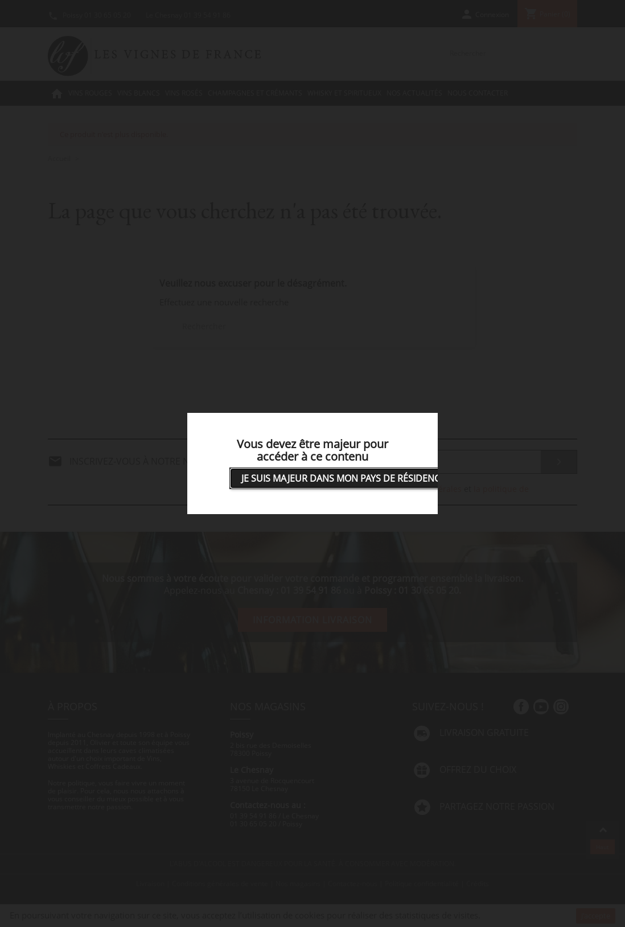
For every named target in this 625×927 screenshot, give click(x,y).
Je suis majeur (343, 478)
